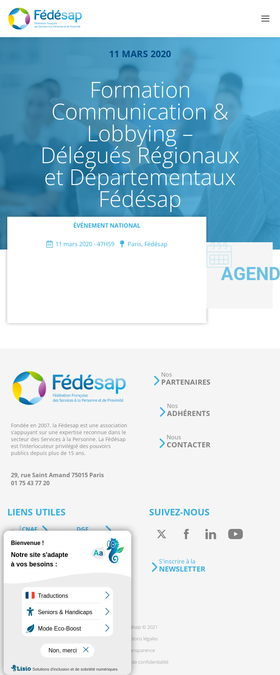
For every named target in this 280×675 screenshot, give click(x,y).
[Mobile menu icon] (265, 18)
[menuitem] (140, 627)
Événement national (106, 225)
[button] (181, 378)
